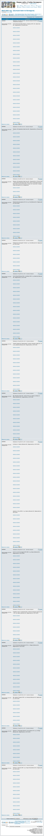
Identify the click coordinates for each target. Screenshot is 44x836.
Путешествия (38, 14)
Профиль (19, 7)
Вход (39, 7)
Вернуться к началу (5, 124)
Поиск (22, 5)
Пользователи (27, 5)
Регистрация (38, 5)
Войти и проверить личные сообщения (29, 7)
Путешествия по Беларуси (19, 822)
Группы (33, 5)
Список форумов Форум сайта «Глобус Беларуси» (24, 14)
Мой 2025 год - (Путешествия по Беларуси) (18, 10)
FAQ (18, 5)
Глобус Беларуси (33, 3)
